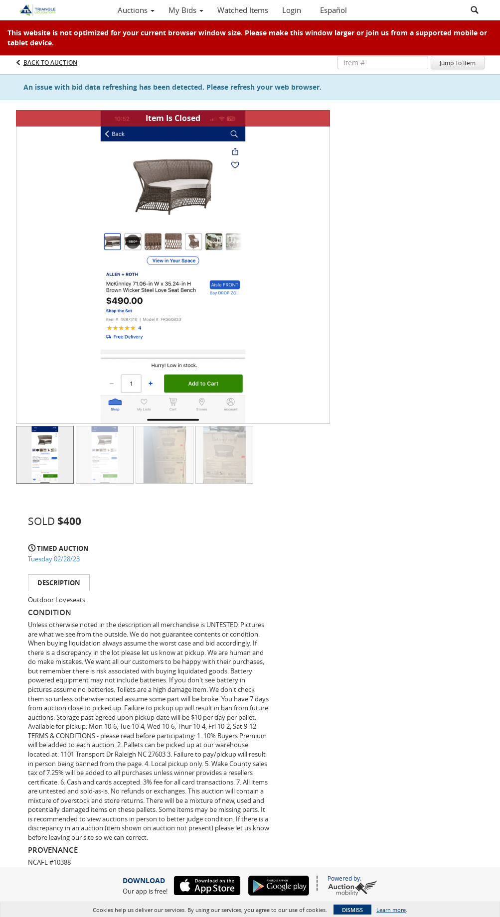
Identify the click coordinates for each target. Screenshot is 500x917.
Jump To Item (458, 63)
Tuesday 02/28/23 (54, 558)
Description (58, 582)
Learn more (391, 910)
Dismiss (352, 910)
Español (333, 10)
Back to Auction (50, 62)
